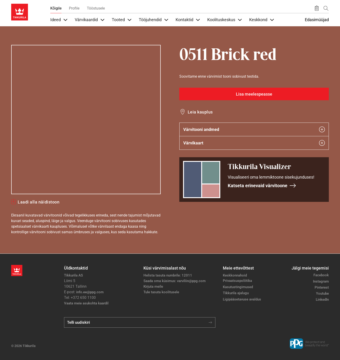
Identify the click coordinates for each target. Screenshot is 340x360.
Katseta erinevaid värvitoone (262, 185)
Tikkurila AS (73, 275)
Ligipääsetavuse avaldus (242, 299)
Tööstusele (96, 8)
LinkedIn (322, 299)
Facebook (321, 275)
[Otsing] (326, 8)
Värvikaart (254, 143)
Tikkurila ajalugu (236, 293)
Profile (74, 8)
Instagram (321, 281)
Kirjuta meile (153, 286)
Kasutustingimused (238, 287)
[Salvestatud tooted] (317, 8)
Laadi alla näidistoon (38, 202)
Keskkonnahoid (235, 275)
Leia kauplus (200, 112)
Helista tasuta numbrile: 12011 (167, 275)
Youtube (322, 293)
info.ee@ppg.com (90, 292)
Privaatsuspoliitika (237, 281)
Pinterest (322, 287)
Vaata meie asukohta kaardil (86, 303)
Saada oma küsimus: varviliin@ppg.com (174, 281)
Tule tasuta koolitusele (161, 292)
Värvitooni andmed (254, 129)
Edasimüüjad (317, 19)
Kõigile (55, 8)
